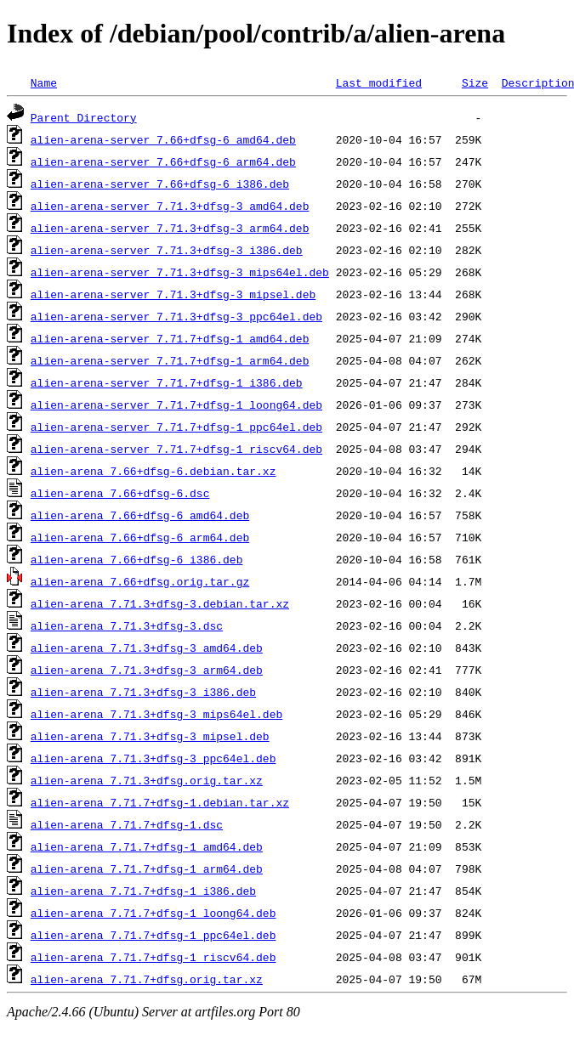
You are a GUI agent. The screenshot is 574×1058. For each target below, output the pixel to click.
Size (475, 82)
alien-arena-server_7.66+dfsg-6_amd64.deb (163, 139)
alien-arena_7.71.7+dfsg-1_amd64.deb (147, 846)
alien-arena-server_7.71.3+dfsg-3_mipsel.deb (173, 294)
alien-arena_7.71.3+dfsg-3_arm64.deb (147, 669)
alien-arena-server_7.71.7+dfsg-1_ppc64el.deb (176, 426)
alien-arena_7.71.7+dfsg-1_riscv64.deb (153, 957)
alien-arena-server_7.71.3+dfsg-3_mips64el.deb (180, 272)
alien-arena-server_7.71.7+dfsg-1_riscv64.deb (176, 448)
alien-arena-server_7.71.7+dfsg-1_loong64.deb (176, 404)
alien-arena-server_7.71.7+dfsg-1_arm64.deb (170, 360)
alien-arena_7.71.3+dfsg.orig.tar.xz (147, 780)
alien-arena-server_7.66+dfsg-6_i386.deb (160, 183)
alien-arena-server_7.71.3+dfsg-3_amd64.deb (170, 205)
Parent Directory (84, 117)
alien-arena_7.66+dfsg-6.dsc (120, 493)
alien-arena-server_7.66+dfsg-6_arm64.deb (163, 161)
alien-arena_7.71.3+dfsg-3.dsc (127, 625)
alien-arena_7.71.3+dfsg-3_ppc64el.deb (153, 758)
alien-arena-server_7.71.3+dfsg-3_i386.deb (167, 249)
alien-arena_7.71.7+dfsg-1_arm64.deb (147, 868)
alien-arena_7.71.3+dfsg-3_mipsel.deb (150, 736)
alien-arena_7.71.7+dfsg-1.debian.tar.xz (160, 802)
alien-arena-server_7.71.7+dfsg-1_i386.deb (167, 382)
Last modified (379, 82)
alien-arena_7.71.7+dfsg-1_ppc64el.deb (153, 934)
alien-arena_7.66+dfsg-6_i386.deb (137, 559)
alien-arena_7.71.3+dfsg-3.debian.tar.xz (160, 603)
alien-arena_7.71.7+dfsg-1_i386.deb (143, 890)
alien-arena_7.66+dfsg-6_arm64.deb (140, 537)
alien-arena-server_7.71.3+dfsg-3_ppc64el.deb (176, 316)
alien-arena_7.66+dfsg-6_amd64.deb (140, 515)
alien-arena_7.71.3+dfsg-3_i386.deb (143, 691)
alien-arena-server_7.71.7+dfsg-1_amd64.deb (170, 338)
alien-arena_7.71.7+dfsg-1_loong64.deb (153, 912)
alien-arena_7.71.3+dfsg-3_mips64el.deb (156, 713)
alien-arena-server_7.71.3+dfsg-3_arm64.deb (170, 227)
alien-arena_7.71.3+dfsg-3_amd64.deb (147, 647)
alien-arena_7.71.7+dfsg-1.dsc (127, 824)
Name (44, 82)
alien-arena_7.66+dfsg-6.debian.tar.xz (153, 470)
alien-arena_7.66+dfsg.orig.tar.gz (140, 581)
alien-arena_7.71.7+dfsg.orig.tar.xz (147, 979)
